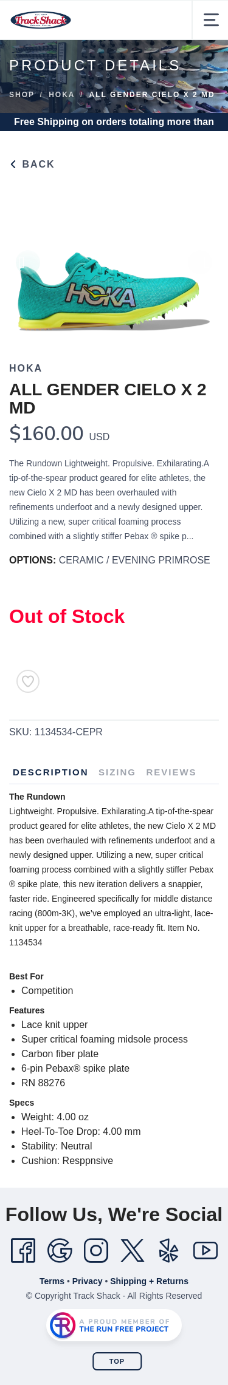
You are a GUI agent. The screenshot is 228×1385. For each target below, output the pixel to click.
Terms (52, 1281)
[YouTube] (205, 1251)
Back (32, 164)
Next (200, 268)
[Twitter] (132, 1251)
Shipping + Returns (149, 1281)
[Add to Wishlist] (28, 681)
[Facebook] (23, 1251)
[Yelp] (169, 1251)
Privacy (87, 1281)
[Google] (59, 1251)
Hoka (62, 94)
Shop (22, 94)
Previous (28, 268)
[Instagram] (96, 1251)
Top (117, 1361)
